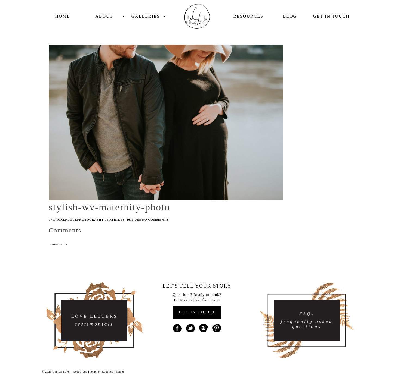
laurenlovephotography (78, 219)
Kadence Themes (113, 371)
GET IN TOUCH (197, 312)
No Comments (155, 219)
